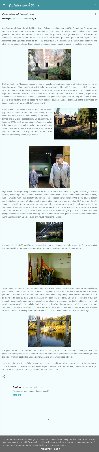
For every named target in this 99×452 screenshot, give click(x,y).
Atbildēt (17, 395)
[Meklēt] (95, 5)
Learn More (45, 449)
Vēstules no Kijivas (23, 5)
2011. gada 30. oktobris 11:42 (32, 387)
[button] (95, 14)
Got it (57, 449)
